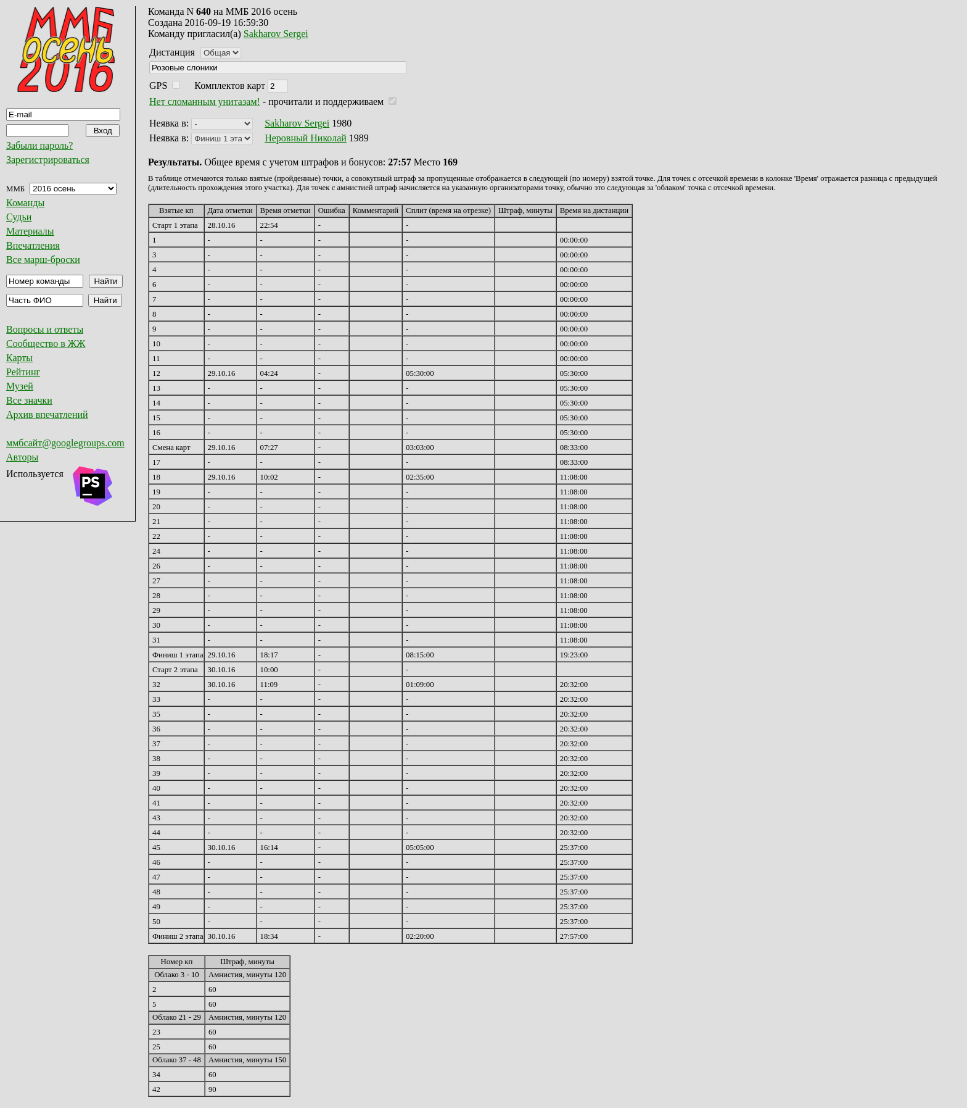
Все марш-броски (43, 259)
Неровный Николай (306, 138)
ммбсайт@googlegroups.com (65, 443)
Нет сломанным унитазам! (204, 101)
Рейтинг (23, 372)
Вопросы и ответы (44, 329)
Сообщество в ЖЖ (45, 343)
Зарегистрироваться (47, 159)
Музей (19, 386)
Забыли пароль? (39, 145)
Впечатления (33, 245)
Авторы (22, 457)
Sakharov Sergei (276, 33)
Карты (19, 357)
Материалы (30, 231)
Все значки (29, 400)
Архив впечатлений (47, 414)
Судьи (18, 217)
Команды (25, 203)
